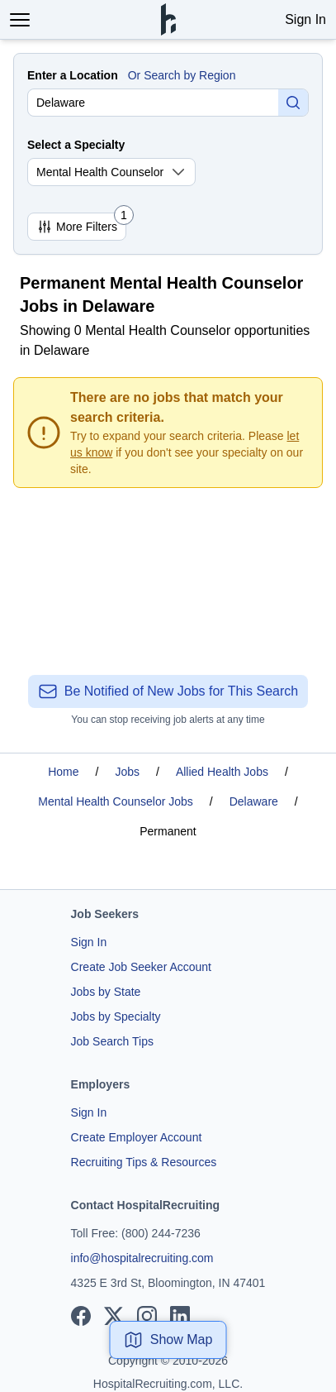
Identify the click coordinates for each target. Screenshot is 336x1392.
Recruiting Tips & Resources (144, 1162)
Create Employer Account (136, 1137)
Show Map (168, 1340)
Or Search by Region (182, 75)
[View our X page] (114, 1316)
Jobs (127, 771)
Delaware (254, 801)
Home (63, 771)
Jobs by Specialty (116, 1016)
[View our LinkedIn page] (180, 1316)
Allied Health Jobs (222, 771)
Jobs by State (106, 991)
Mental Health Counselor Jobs (115, 801)
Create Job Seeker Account (141, 966)
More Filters (81, 224)
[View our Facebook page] (81, 1316)
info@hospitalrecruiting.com (142, 1258)
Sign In (305, 19)
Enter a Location (72, 75)
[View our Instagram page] (147, 1316)
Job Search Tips (112, 1041)
